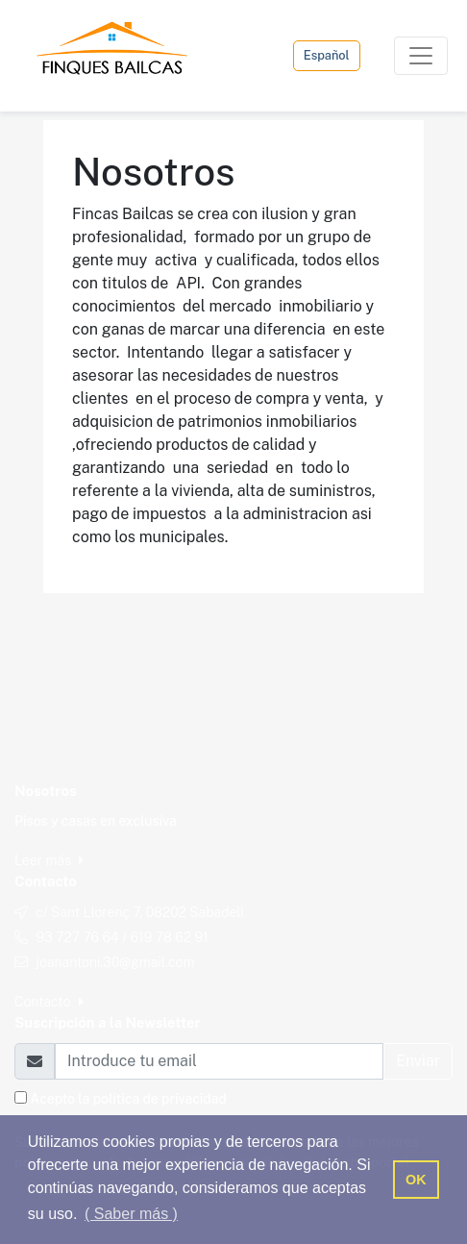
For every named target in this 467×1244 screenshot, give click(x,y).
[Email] (219, 1061)
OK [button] (416, 1179)
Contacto (49, 1001)
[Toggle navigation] (421, 56)
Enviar (418, 1061)
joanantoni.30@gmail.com (115, 962)
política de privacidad (160, 1099)
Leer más (49, 860)
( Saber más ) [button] (131, 1214)
